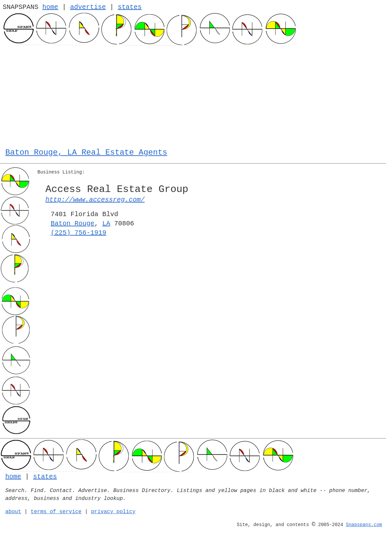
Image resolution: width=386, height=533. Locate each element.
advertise (88, 7)
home (50, 7)
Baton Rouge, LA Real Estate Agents (86, 152)
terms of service (56, 512)
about (13, 512)
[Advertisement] (193, 95)
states (130, 7)
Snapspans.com (364, 524)
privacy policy (113, 512)
